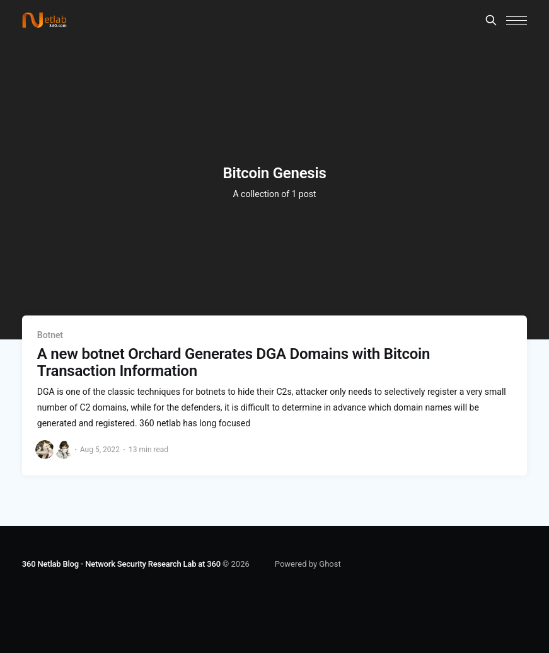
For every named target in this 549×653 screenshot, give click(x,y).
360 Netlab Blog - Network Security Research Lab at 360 (121, 564)
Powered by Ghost (308, 564)
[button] (516, 20)
